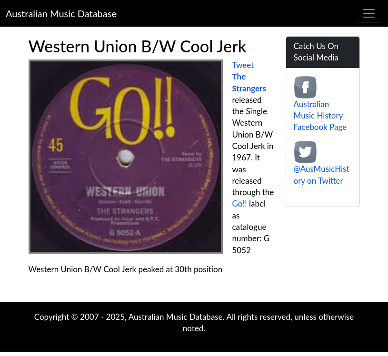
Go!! (239, 203)
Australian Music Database (61, 13)
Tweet (243, 65)
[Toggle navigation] (369, 13)
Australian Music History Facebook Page (320, 115)
